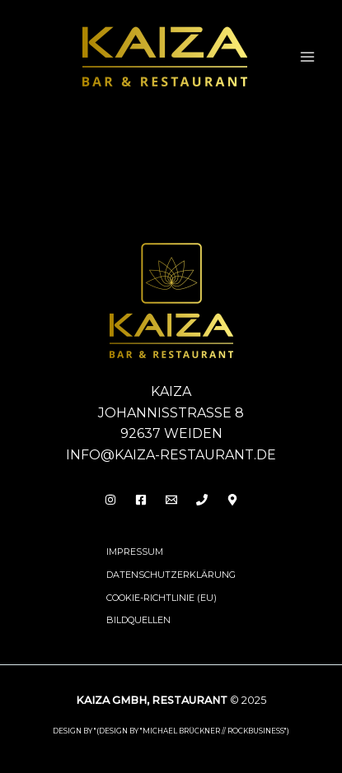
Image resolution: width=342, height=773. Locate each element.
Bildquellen (138, 620)
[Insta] (110, 499)
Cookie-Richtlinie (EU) (161, 597)
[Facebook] (140, 499)
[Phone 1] (201, 499)
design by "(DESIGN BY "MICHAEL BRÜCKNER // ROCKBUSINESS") (171, 731)
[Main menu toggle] (307, 57)
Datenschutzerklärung (171, 574)
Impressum (134, 551)
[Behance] (232, 499)
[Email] (171, 499)
